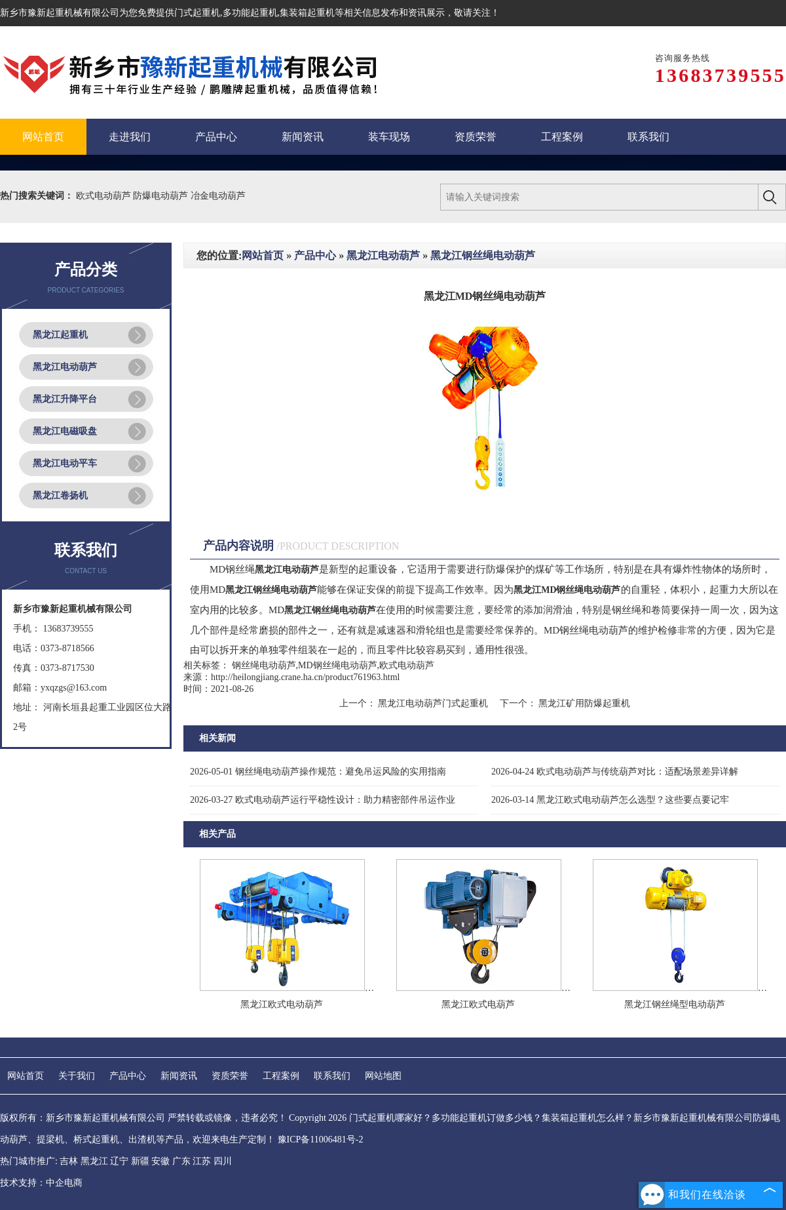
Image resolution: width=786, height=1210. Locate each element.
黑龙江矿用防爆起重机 (583, 703)
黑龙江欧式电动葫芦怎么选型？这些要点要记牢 (610, 800)
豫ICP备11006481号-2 (321, 1139)
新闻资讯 (178, 1076)
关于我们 (76, 1076)
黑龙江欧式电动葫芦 (281, 1004)
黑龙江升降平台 (65, 399)
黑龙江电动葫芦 (65, 367)
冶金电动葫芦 (218, 196)
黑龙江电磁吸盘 (65, 431)
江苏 (202, 1161)
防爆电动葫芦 (162, 196)
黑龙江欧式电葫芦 (478, 1004)
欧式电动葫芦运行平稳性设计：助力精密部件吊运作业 (322, 800)
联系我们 (332, 1076)
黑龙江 (94, 1161)
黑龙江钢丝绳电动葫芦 (482, 255)
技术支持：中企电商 (41, 1183)
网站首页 (263, 255)
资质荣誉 (230, 1076)
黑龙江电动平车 (65, 463)
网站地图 (383, 1076)
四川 (223, 1161)
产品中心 (315, 255)
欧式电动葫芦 (105, 196)
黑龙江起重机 (60, 335)
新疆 (140, 1161)
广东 (181, 1161)
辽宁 (119, 1161)
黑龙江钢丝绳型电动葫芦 (674, 1004)
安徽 (160, 1161)
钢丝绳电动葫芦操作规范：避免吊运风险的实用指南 (318, 771)
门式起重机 (197, 13)
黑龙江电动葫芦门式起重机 (433, 703)
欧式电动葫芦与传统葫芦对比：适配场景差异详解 (614, 771)
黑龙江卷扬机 (60, 495)
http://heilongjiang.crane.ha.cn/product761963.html (305, 677)
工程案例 (281, 1076)
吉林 (69, 1161)
